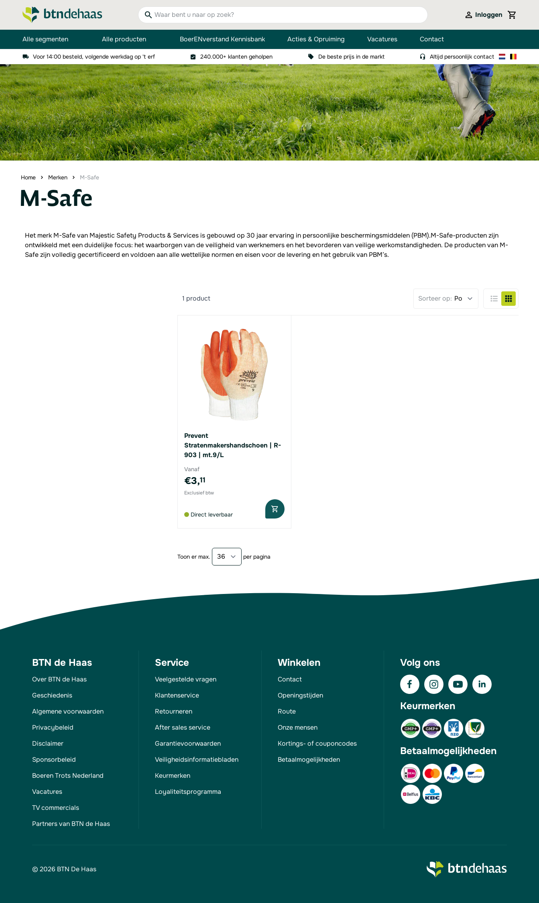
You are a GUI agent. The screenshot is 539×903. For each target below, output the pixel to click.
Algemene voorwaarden (68, 711)
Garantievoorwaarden (188, 743)
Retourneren (173, 711)
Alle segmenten (50, 39)
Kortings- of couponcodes (317, 743)
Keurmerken (172, 775)
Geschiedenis (52, 695)
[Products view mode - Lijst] (494, 298)
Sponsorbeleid (54, 759)
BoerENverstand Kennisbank (222, 39)
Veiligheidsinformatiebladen (196, 759)
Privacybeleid (52, 727)
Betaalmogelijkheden (309, 759)
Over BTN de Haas (59, 679)
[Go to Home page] (62, 15)
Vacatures (382, 39)
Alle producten (129, 39)
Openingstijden (300, 695)
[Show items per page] (227, 556)
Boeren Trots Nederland (68, 775)
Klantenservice (177, 695)
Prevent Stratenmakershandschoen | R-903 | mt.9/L (232, 445)
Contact (432, 39)
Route (287, 711)
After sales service (182, 727)
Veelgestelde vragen (185, 679)
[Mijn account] (483, 15)
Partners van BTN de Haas (71, 824)
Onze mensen (297, 727)
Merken (57, 177)
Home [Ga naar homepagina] (28, 177)
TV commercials (55, 807)
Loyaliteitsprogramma (188, 791)
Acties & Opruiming (316, 39)
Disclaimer (47, 743)
